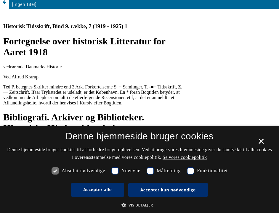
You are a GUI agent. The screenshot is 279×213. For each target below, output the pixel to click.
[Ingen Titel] (24, 4)
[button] (139, 205)
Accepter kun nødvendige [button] (168, 190)
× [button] (261, 143)
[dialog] (139, 169)
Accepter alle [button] (97, 189)
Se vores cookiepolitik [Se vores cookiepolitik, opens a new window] (185, 157)
